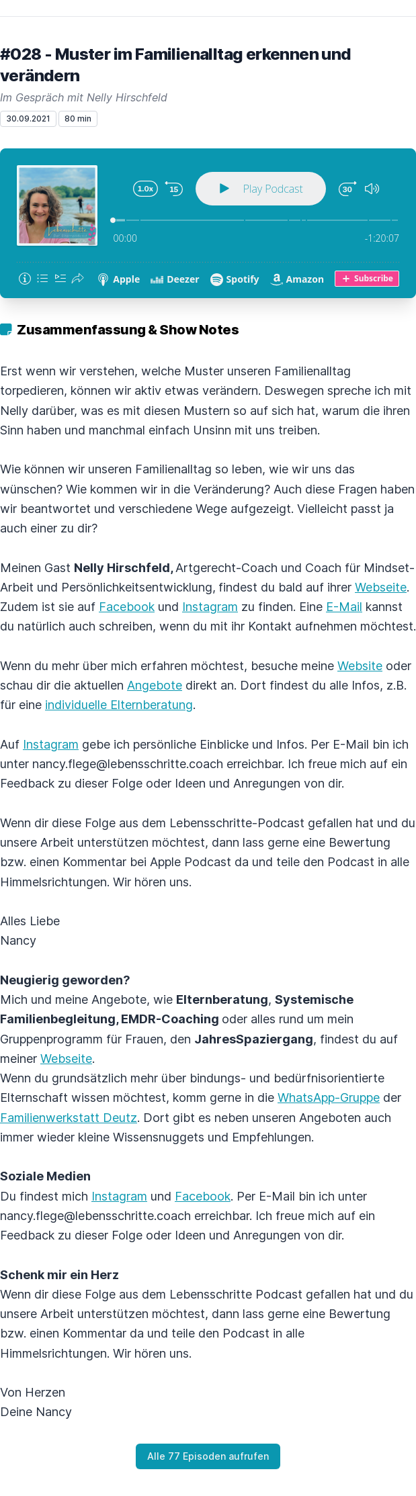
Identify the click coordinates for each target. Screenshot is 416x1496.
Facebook (127, 607)
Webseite (381, 587)
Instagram (210, 607)
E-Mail (344, 607)
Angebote (154, 685)
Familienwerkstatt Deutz (68, 1118)
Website (359, 666)
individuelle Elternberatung (119, 705)
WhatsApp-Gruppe (329, 1097)
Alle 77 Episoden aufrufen (208, 1456)
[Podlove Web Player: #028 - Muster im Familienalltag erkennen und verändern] (208, 223)
